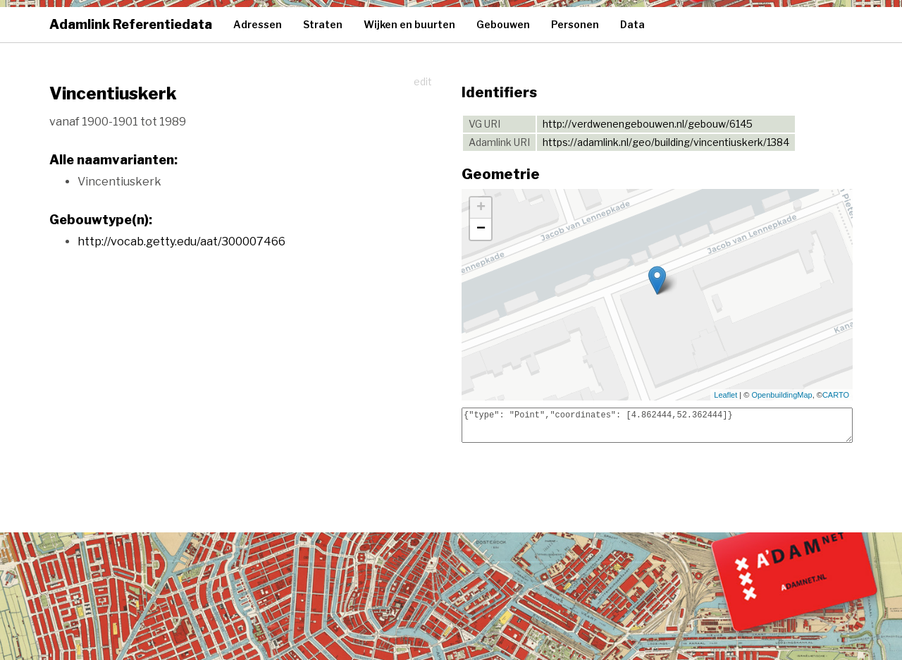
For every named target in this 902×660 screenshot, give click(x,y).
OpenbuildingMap (781, 395)
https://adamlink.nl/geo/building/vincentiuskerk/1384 (666, 142)
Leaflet (725, 395)
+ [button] (481, 208)
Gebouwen (503, 24)
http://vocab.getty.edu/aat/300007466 (181, 241)
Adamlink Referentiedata (130, 24)
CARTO (835, 395)
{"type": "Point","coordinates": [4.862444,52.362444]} (657, 425)
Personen (575, 24)
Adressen (257, 24)
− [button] (481, 229)
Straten (322, 24)
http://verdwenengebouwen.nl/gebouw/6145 (648, 124)
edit (423, 81)
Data (632, 24)
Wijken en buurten (409, 24)
